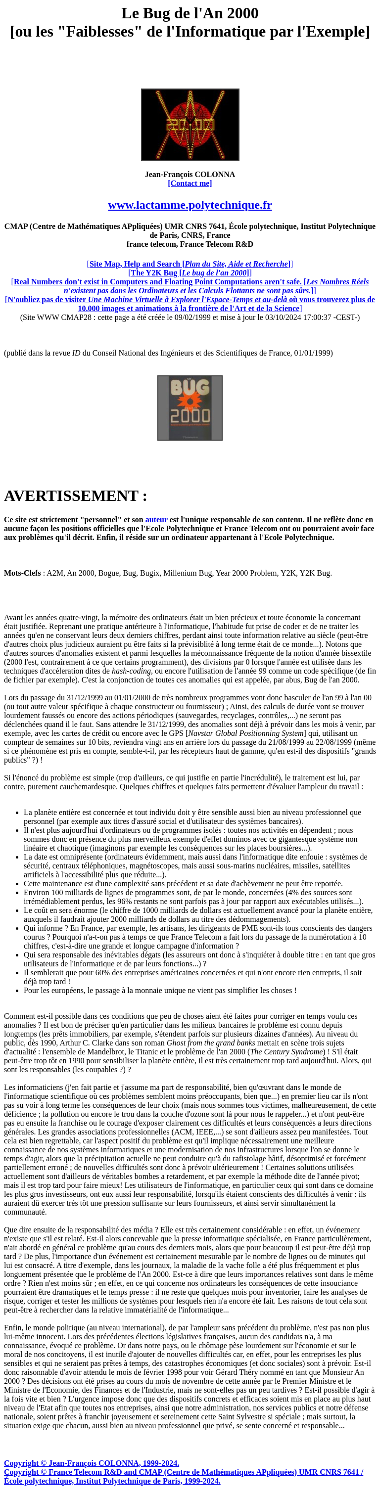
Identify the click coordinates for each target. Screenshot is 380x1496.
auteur (156, 519)
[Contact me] (190, 183)
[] (190, 264)
